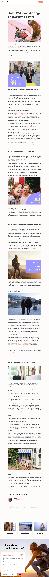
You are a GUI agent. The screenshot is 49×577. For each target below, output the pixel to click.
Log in (46, 1)
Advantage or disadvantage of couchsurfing (17, 355)
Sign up (40, 1)
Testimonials (27, 1)
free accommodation (20, 113)
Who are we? (10, 510)
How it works (21, 1)
